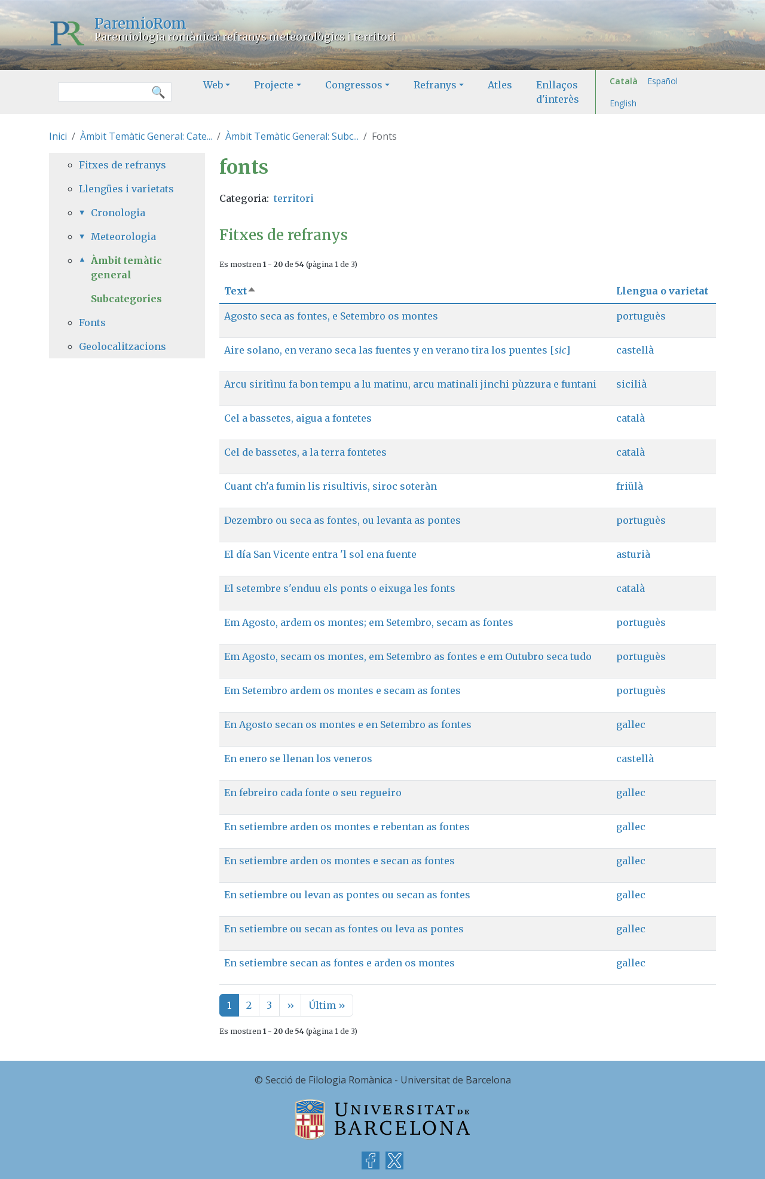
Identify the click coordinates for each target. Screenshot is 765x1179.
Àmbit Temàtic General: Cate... (146, 136)
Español (662, 81)
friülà (629, 486)
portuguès (641, 316)
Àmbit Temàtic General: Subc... (292, 136)
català (630, 418)
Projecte (273, 85)
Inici (58, 136)
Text (240, 291)
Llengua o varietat (662, 291)
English (623, 103)
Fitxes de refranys (122, 165)
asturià (633, 554)
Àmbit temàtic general (126, 267)
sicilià (631, 384)
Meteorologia (123, 236)
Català (624, 81)
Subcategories (126, 299)
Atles (500, 85)
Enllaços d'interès (557, 92)
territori (294, 198)
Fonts (92, 322)
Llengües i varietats (126, 189)
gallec (630, 724)
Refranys (435, 85)
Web (213, 85)
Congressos (353, 85)
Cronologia (118, 213)
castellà (635, 350)
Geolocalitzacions (122, 346)
